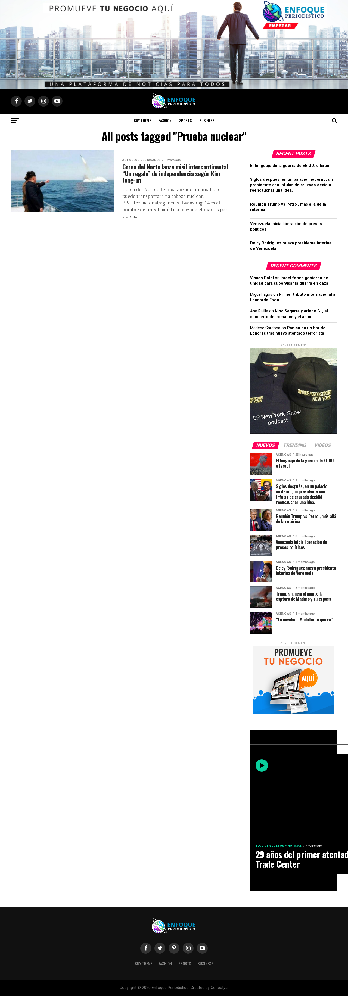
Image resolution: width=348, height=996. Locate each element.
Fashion (165, 120)
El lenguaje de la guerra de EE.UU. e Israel (290, 165)
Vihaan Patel (262, 278)
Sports (185, 120)
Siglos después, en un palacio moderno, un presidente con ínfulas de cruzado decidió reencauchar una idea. (291, 185)
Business (206, 120)
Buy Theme (142, 120)
